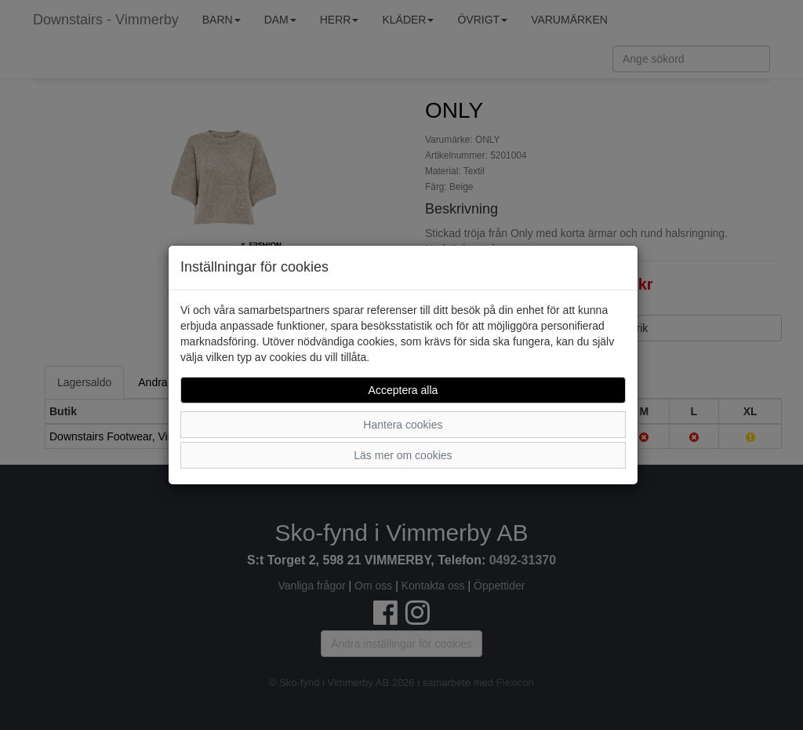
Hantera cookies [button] (402, 424)
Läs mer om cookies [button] (403, 455)
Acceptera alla (403, 390)
